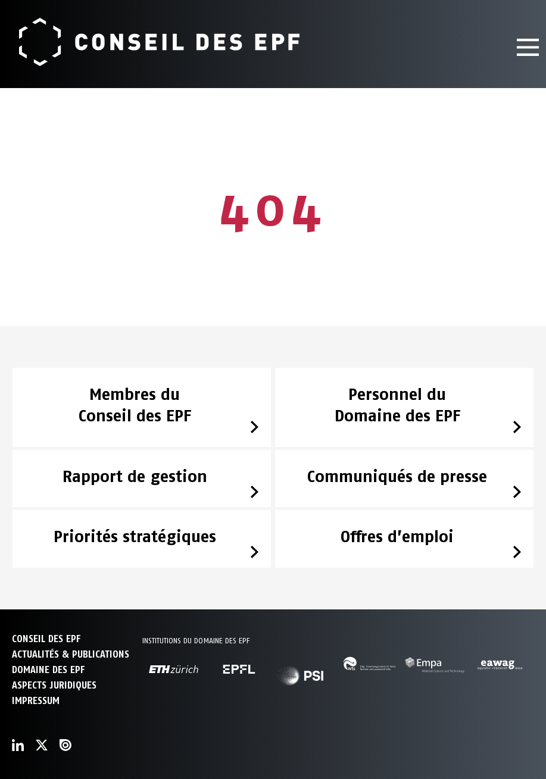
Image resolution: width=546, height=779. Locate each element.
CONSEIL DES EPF (46, 639)
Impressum (36, 700)
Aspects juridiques (54, 685)
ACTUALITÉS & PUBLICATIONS (70, 654)
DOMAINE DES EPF (48, 669)
